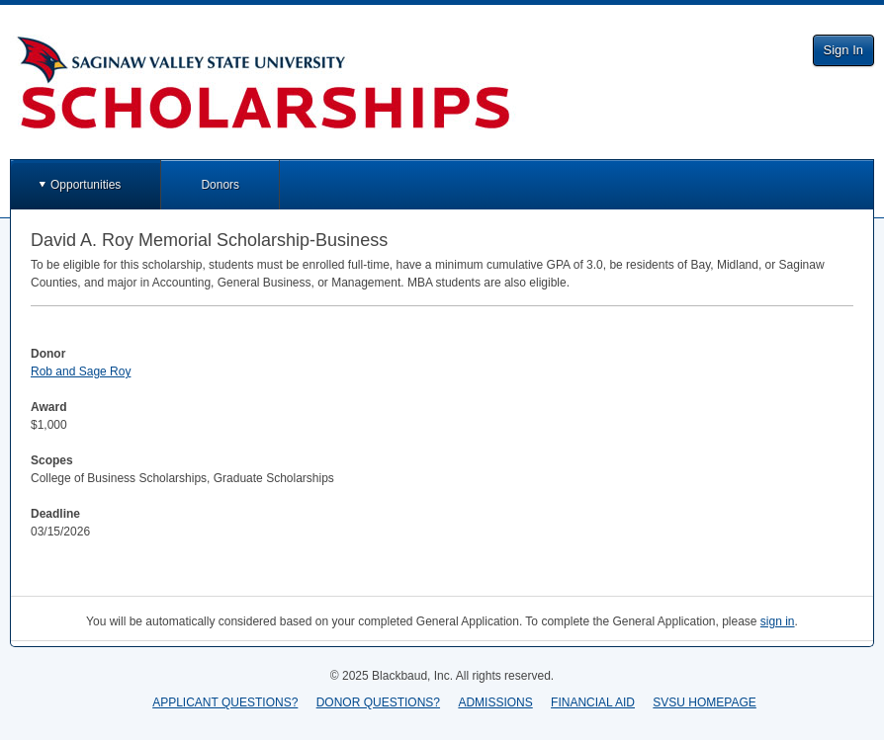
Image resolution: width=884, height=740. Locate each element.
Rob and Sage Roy (81, 371)
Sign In (843, 49)
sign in (777, 621)
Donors (220, 185)
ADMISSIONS (495, 702)
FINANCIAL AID (593, 702)
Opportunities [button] (85, 185)
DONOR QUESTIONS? (378, 702)
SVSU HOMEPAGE (704, 702)
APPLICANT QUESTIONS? (225, 702)
